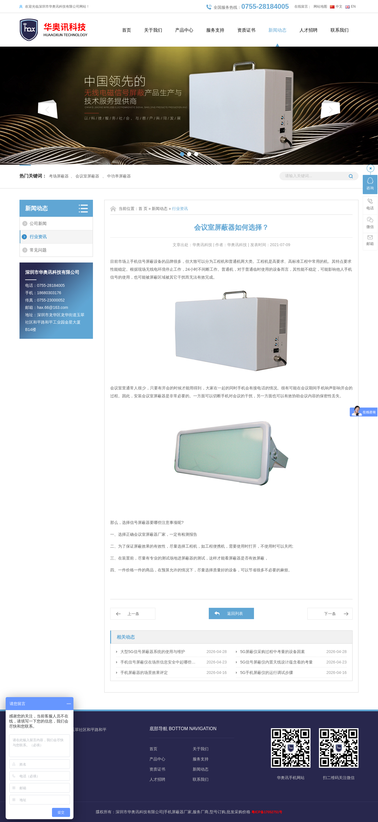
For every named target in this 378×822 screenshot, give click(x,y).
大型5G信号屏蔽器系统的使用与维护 (152, 651)
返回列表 (235, 613)
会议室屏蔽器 (87, 176)
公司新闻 (38, 223)
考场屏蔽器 (59, 176)
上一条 (133, 613)
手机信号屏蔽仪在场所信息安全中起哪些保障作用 (159, 662)
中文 (339, 6)
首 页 (142, 208)
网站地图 (320, 6)
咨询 (370, 183)
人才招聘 (308, 30)
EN (353, 6)
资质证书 (246, 30)
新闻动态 (277, 30)
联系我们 (340, 30)
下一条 (330, 613)
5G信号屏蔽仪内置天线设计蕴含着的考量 (276, 662)
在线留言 (301, 6)
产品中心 (184, 30)
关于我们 (153, 30)
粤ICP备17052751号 (266, 812)
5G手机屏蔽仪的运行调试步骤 (266, 672)
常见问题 (38, 250)
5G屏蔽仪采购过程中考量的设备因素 (272, 651)
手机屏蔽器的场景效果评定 (144, 672)
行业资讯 (38, 236)
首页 (126, 30)
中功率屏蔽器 (119, 176)
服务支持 (215, 30)
